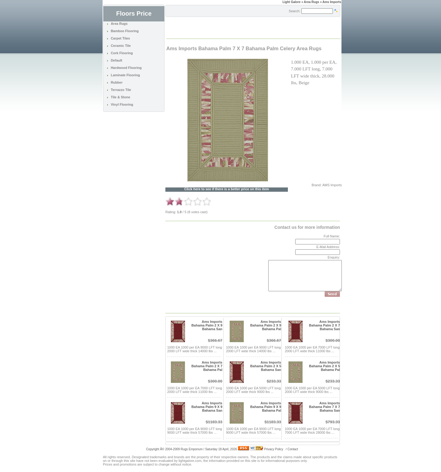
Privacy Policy (273, 449)
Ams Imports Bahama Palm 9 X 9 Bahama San (206, 406)
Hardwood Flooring (126, 68)
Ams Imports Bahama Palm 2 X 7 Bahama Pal (206, 366)
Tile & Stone (120, 97)
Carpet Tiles (120, 38)
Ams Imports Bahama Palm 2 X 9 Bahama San (206, 325)
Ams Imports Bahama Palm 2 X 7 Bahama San (324, 325)
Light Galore (291, 2)
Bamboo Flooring (125, 31)
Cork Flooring (122, 53)
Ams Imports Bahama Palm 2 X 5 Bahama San (265, 366)
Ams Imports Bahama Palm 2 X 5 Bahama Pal (324, 366)
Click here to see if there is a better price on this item (226, 189)
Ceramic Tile (121, 45)
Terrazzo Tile (121, 90)
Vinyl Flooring (122, 104)
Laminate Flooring (125, 75)
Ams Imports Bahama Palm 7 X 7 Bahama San (324, 406)
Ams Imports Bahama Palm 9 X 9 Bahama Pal (265, 406)
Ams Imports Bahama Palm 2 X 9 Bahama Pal (265, 325)
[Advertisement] (238, 27)
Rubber (117, 82)
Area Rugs (119, 23)
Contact (293, 449)
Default (116, 60)
